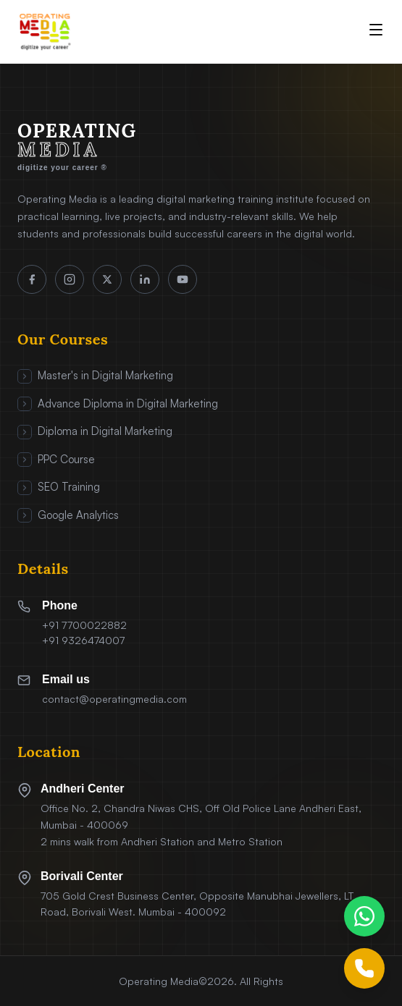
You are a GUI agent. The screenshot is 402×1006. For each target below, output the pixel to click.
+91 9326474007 (83, 640)
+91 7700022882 (84, 625)
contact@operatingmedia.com (114, 699)
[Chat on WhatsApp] (364, 916)
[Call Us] (364, 968)
